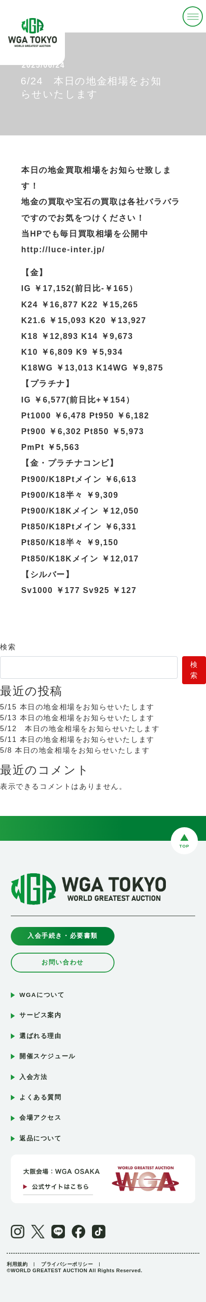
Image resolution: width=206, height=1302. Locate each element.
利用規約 (17, 1264)
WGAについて (41, 995)
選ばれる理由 (40, 1036)
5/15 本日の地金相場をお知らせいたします (77, 707)
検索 (8, 647)
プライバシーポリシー (67, 1264)
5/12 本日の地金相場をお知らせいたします (80, 728)
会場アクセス (40, 1117)
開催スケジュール (47, 1056)
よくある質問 (40, 1097)
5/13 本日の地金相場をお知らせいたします (77, 718)
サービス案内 (40, 1015)
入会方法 (33, 1077)
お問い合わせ (62, 962)
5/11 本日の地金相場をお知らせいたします (77, 739)
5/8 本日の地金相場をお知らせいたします (75, 750)
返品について (40, 1138)
